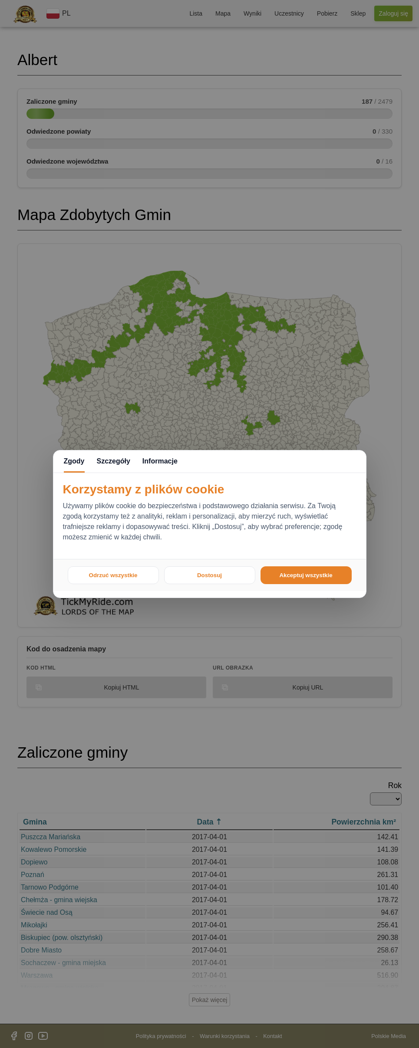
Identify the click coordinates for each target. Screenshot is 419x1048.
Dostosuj (209, 575)
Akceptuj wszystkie (305, 575)
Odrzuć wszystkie (113, 575)
